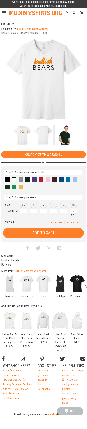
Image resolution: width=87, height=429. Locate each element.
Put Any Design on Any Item (17, 384)
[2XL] (73, 211)
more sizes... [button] (74, 222)
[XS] (23, 211)
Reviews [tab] (6, 264)
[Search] (75, 13)
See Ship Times (11, 398)
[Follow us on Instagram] (23, 359)
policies (66, 389)
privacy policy (69, 398)
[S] (33, 211)
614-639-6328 (70, 380)
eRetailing (52, 414)
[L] (53, 211)
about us (42, 380)
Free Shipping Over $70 (15, 380)
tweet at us (44, 389)
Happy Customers (12, 370)
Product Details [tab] (10, 260)
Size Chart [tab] (7, 256)
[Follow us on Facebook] (3, 359)
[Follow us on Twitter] (62, 359)
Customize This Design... (43, 154)
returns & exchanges (73, 370)
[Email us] (82, 359)
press (65, 403)
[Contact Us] (67, 13)
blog (40, 384)
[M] (43, 211)
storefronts (44, 370)
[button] (22, 135)
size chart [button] (57, 222)
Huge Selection (11, 393)
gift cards (43, 375)
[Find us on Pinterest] (42, 359)
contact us (68, 375)
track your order (70, 384)
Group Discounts (11, 375)
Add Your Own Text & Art (15, 389)
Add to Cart (43, 233)
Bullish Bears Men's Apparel (32, 29)
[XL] (63, 211)
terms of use (69, 393)
